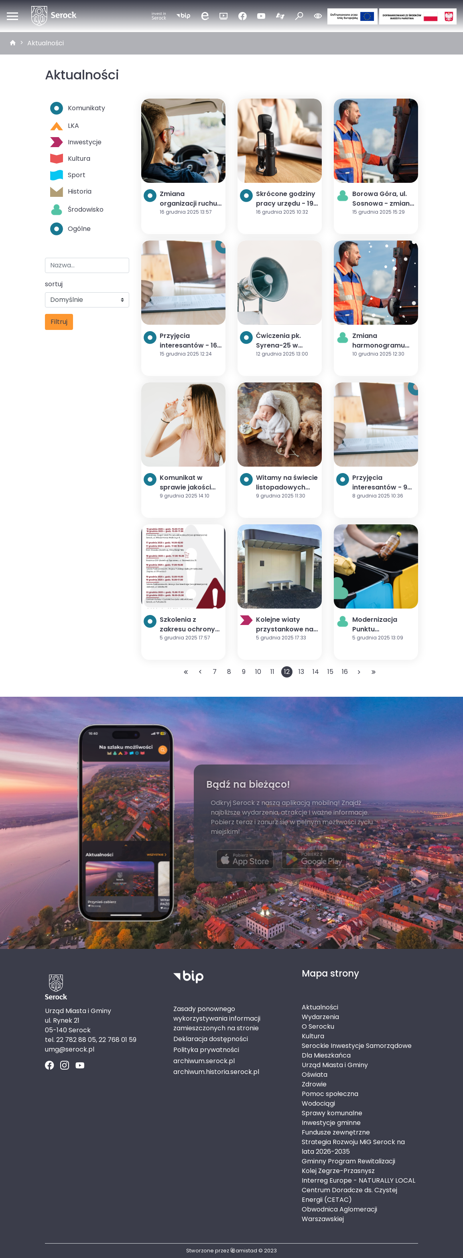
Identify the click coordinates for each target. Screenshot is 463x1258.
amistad (243, 1250)
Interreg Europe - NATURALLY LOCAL (358, 1180)
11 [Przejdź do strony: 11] (272, 671)
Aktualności (45, 43)
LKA (64, 125)
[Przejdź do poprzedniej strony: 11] (200, 672)
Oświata (314, 1074)
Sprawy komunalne (332, 1113)
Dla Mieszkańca (326, 1055)
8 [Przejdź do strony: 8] (229, 671)
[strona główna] (13, 43)
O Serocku (318, 1026)
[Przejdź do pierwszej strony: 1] (185, 672)
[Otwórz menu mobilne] (12, 16)
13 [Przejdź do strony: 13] (301, 671)
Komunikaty (77, 108)
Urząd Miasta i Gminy (335, 1065)
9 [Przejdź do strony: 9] (244, 671)
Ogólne (70, 228)
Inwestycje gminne (331, 1122)
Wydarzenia (320, 1016)
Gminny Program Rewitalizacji (348, 1161)
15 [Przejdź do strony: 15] (330, 671)
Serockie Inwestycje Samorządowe (357, 1045)
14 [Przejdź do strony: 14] (316, 671)
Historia (70, 192)
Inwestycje (76, 142)
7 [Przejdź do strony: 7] (215, 671)
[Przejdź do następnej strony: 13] (359, 672)
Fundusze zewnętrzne (336, 1132)
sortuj (54, 284)
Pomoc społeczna (330, 1093)
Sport (67, 175)
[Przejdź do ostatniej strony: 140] (373, 672)
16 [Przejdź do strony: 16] (345, 671)
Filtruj (59, 321)
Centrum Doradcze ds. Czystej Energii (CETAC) (349, 1194)
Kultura (70, 159)
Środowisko (77, 209)
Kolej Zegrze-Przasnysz (338, 1170)
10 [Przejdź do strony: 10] (258, 671)
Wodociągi (318, 1103)
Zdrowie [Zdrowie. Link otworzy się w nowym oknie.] (314, 1084)
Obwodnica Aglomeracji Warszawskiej (339, 1214)
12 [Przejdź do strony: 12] (287, 671)
